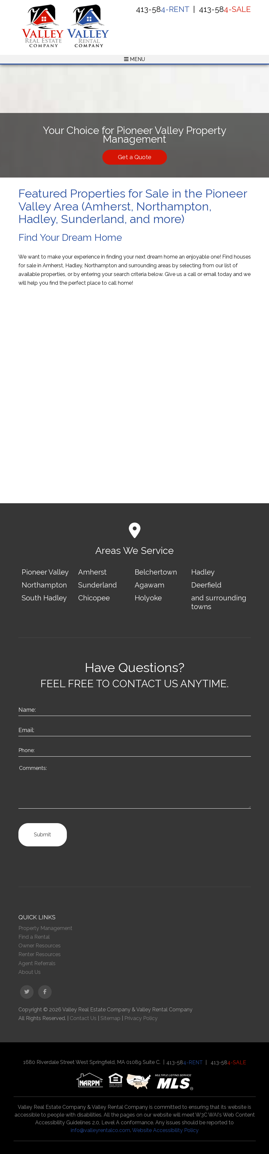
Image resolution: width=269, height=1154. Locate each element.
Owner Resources (39, 946)
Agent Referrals (37, 963)
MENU (134, 59)
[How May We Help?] (134, 786)
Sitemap (110, 1018)
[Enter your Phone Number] (134, 750)
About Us (29, 972)
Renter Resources (39, 954)
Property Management (45, 928)
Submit (42, 835)
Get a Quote (134, 157)
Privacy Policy (141, 1018)
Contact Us (83, 1018)
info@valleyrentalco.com (100, 1130)
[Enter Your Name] (134, 709)
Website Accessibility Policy (165, 1130)
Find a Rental (34, 937)
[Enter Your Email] (134, 729)
